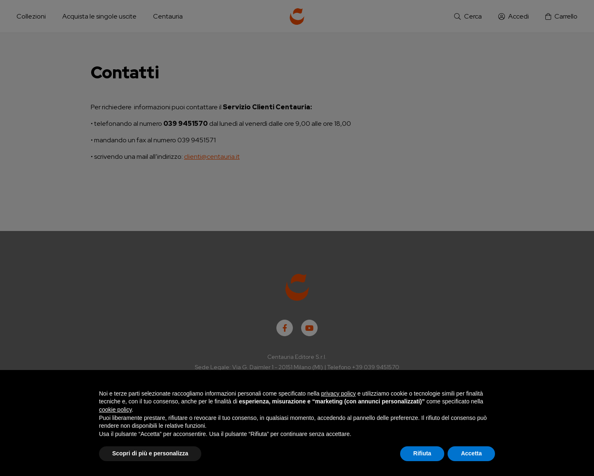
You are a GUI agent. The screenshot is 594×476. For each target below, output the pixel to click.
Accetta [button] (471, 453)
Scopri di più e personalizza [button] (150, 453)
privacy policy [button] (338, 393)
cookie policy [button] (115, 409)
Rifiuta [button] (422, 453)
